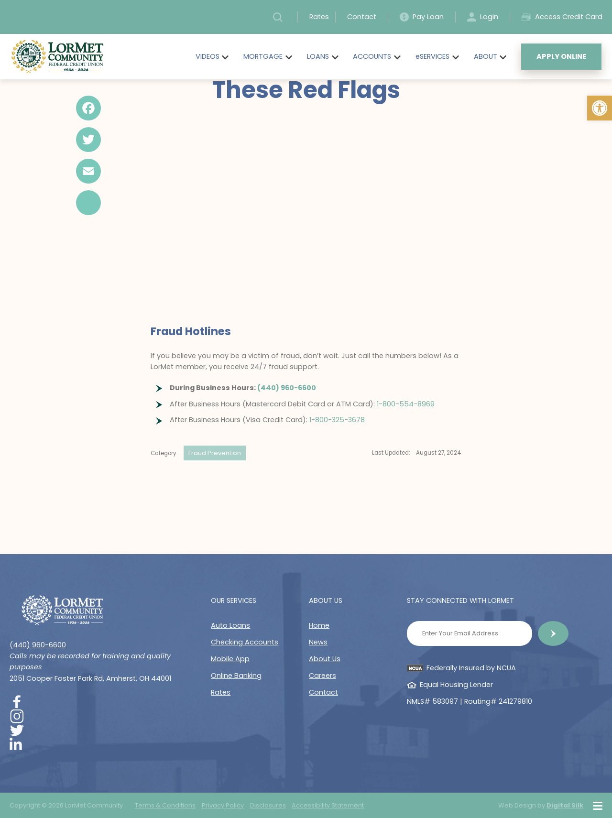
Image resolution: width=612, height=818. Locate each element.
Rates (319, 17)
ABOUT (485, 56)
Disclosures (268, 805)
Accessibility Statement (328, 805)
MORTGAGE (263, 56)
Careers (322, 675)
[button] (599, 108)
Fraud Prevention (214, 453)
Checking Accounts (244, 642)
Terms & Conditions (165, 805)
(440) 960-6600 (286, 388)
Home (319, 625)
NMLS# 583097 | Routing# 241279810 (469, 701)
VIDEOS (207, 56)
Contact (361, 17)
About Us (324, 659)
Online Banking (236, 675)
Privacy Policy (223, 805)
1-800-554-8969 (406, 404)
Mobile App (230, 659)
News (318, 642)
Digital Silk (564, 805)
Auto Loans (230, 625)
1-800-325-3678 (337, 420)
